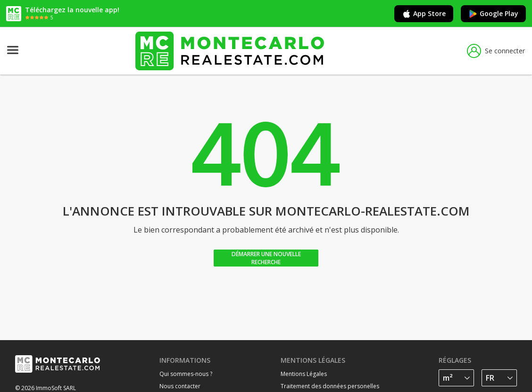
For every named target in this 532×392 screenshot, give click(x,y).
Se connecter (496, 51)
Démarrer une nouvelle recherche (266, 258)
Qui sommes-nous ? (185, 374)
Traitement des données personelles (330, 386)
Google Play (493, 13)
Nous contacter (179, 386)
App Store (424, 13)
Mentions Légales (304, 374)
